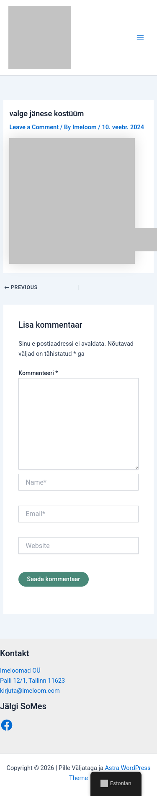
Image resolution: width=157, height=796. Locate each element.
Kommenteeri (38, 373)
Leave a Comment (34, 127)
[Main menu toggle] (140, 37)
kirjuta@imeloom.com (30, 690)
